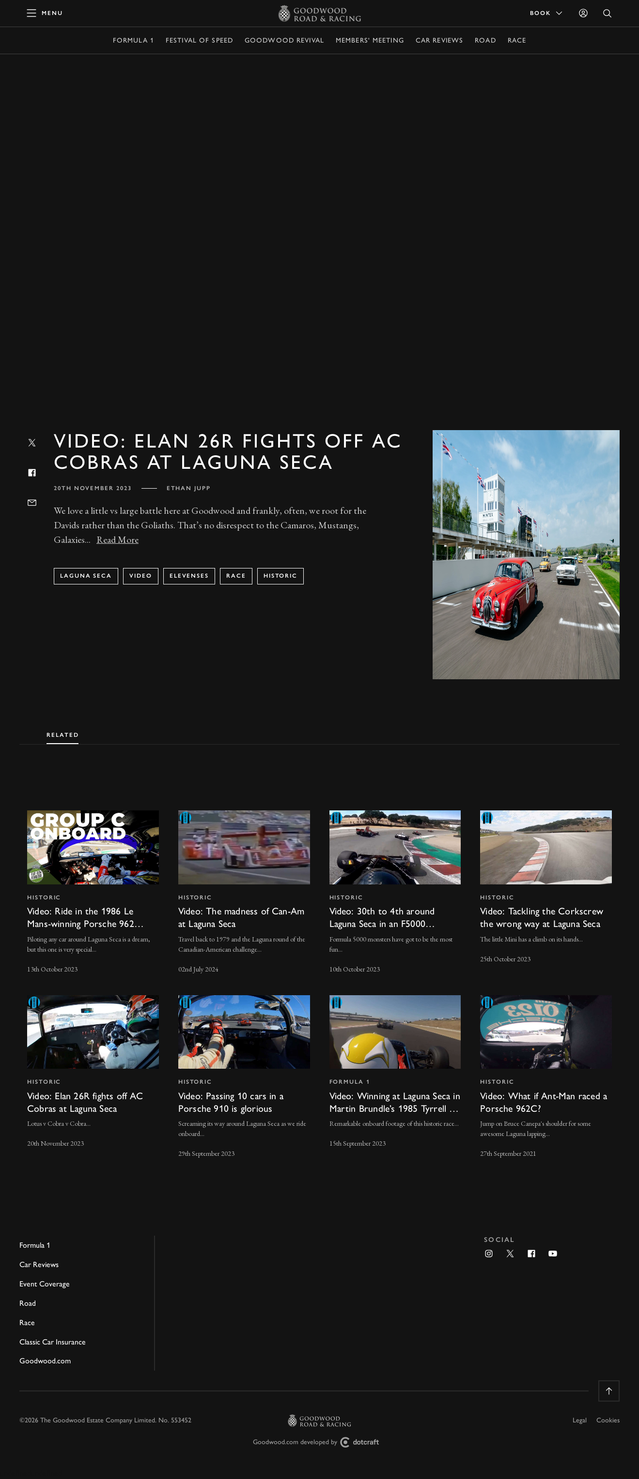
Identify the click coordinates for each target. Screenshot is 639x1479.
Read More (117, 539)
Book (547, 13)
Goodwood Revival (284, 40)
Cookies (608, 1420)
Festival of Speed (199, 40)
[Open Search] (607, 13)
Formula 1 (133, 40)
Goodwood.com (45, 1360)
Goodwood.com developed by (320, 1442)
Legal (580, 1420)
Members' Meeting (370, 40)
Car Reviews (439, 40)
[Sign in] (583, 13)
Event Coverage (44, 1283)
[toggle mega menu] (45, 13)
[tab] (62, 733)
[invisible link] (93, 893)
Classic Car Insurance (52, 1341)
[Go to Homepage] (319, 13)
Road (485, 40)
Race (517, 40)
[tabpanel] (319, 975)
